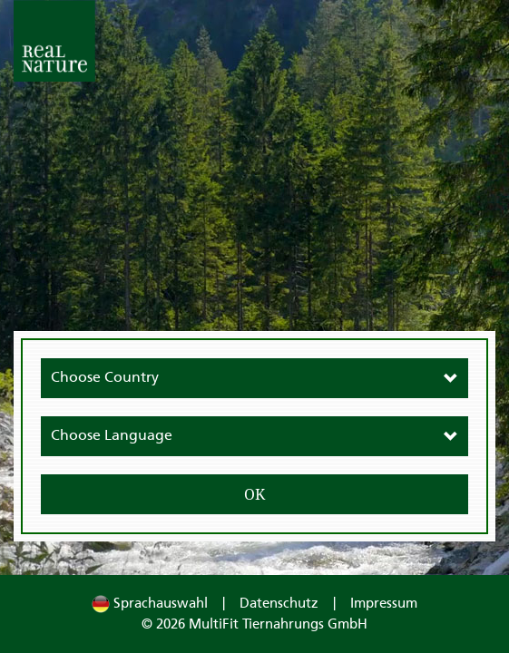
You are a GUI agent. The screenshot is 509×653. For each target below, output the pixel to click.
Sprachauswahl (150, 603)
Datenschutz (279, 603)
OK (254, 494)
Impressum (383, 603)
